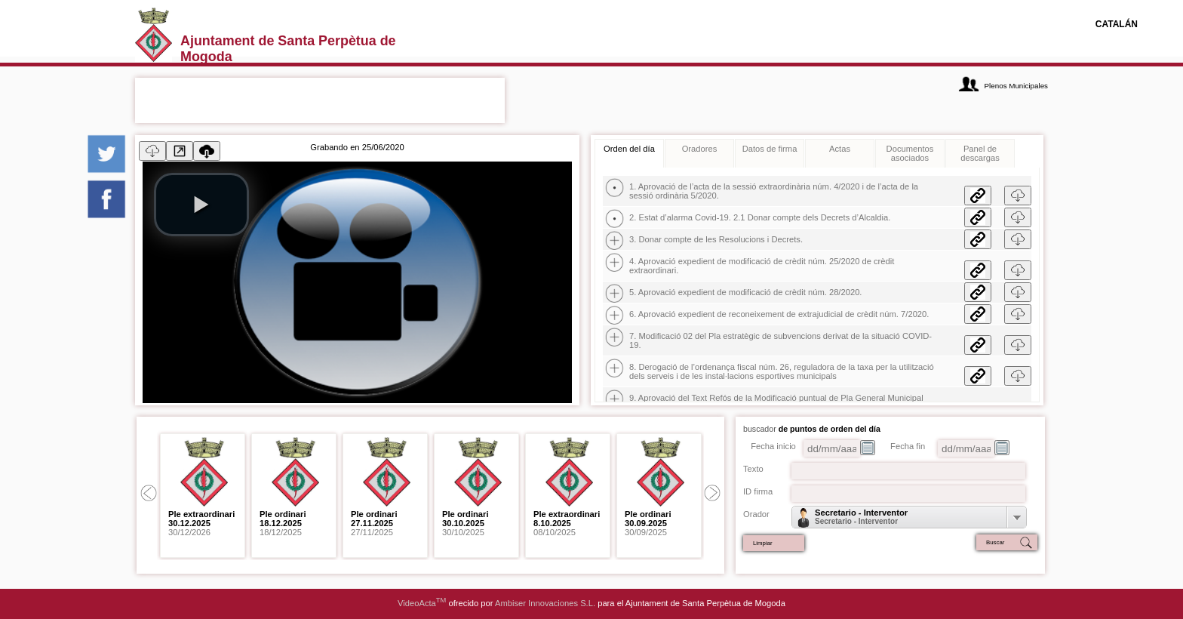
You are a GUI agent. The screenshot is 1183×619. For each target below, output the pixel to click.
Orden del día (629, 148)
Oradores (699, 148)
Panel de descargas (980, 153)
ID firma (758, 491)
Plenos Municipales (1016, 86)
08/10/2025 (566, 523)
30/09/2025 (648, 523)
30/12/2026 (201, 523)
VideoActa (422, 603)
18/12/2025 (283, 523)
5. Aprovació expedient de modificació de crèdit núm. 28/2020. (745, 292)
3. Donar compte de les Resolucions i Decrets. (716, 239)
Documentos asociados (910, 153)
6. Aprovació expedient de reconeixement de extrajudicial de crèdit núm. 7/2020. (779, 314)
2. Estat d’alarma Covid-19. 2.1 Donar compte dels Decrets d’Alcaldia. (759, 217)
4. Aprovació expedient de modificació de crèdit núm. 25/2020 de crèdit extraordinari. (761, 266)
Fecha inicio (773, 446)
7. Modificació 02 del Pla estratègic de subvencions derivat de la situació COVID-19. (780, 340)
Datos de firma (769, 148)
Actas (839, 148)
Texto (753, 468)
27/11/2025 (374, 523)
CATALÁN (1116, 24)
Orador (756, 514)
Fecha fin (907, 446)
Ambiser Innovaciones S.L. (545, 603)
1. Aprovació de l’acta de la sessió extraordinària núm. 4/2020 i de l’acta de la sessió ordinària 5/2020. (773, 191)
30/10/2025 (465, 523)
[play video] (201, 204)
